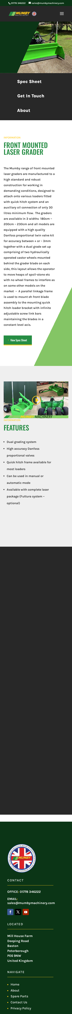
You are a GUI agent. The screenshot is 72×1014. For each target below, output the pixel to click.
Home (15, 984)
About (23, 110)
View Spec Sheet (18, 340)
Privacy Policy (21, 1008)
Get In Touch (30, 96)
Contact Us (19, 1002)
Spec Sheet (29, 81)
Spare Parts (19, 996)
